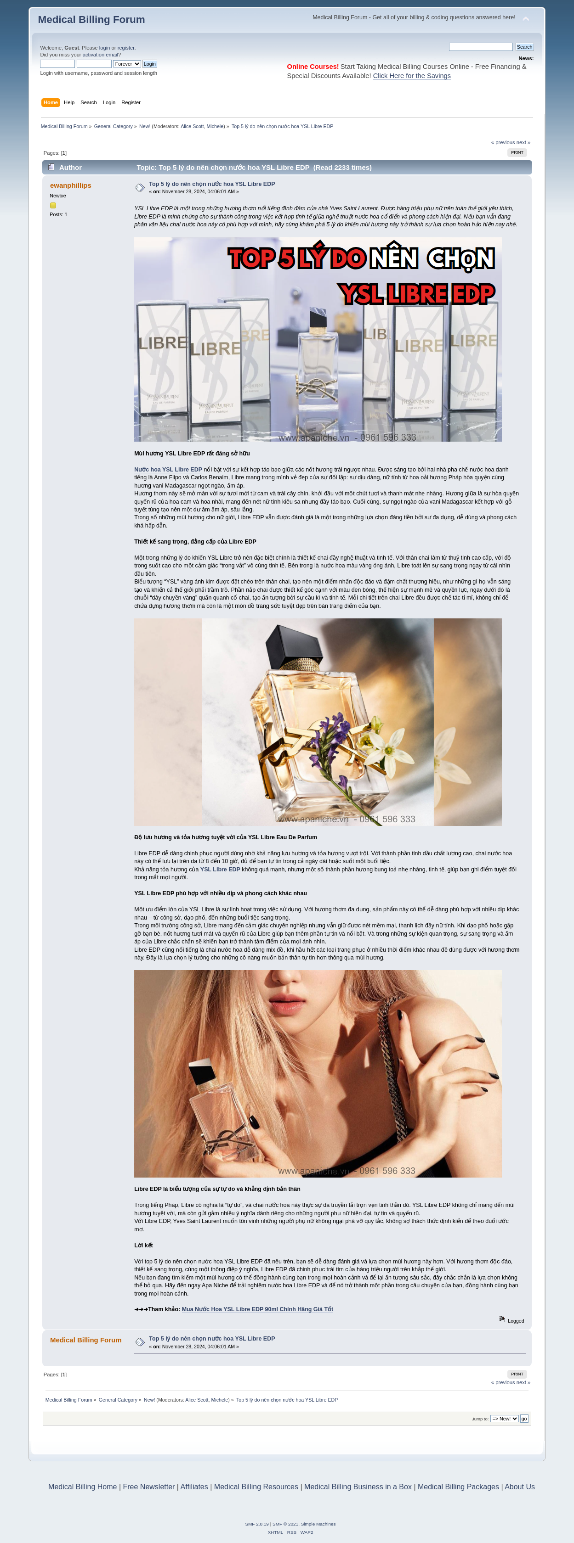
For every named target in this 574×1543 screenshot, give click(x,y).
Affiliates (194, 1487)
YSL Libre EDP (220, 869)
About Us (520, 1487)
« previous (503, 142)
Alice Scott (192, 126)
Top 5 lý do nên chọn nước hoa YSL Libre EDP (212, 184)
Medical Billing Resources (256, 1487)
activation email (100, 54)
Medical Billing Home (82, 1487)
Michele (214, 126)
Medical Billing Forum (91, 19)
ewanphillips (70, 185)
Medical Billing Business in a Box (358, 1487)
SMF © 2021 (285, 1523)
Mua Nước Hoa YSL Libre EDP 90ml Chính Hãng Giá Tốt (258, 1309)
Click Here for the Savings (412, 75)
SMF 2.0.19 (257, 1523)
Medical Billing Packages (458, 1487)
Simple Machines (318, 1523)
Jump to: (480, 1418)
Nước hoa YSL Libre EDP (168, 469)
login (104, 47)
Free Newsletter (149, 1487)
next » (524, 142)
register (126, 47)
